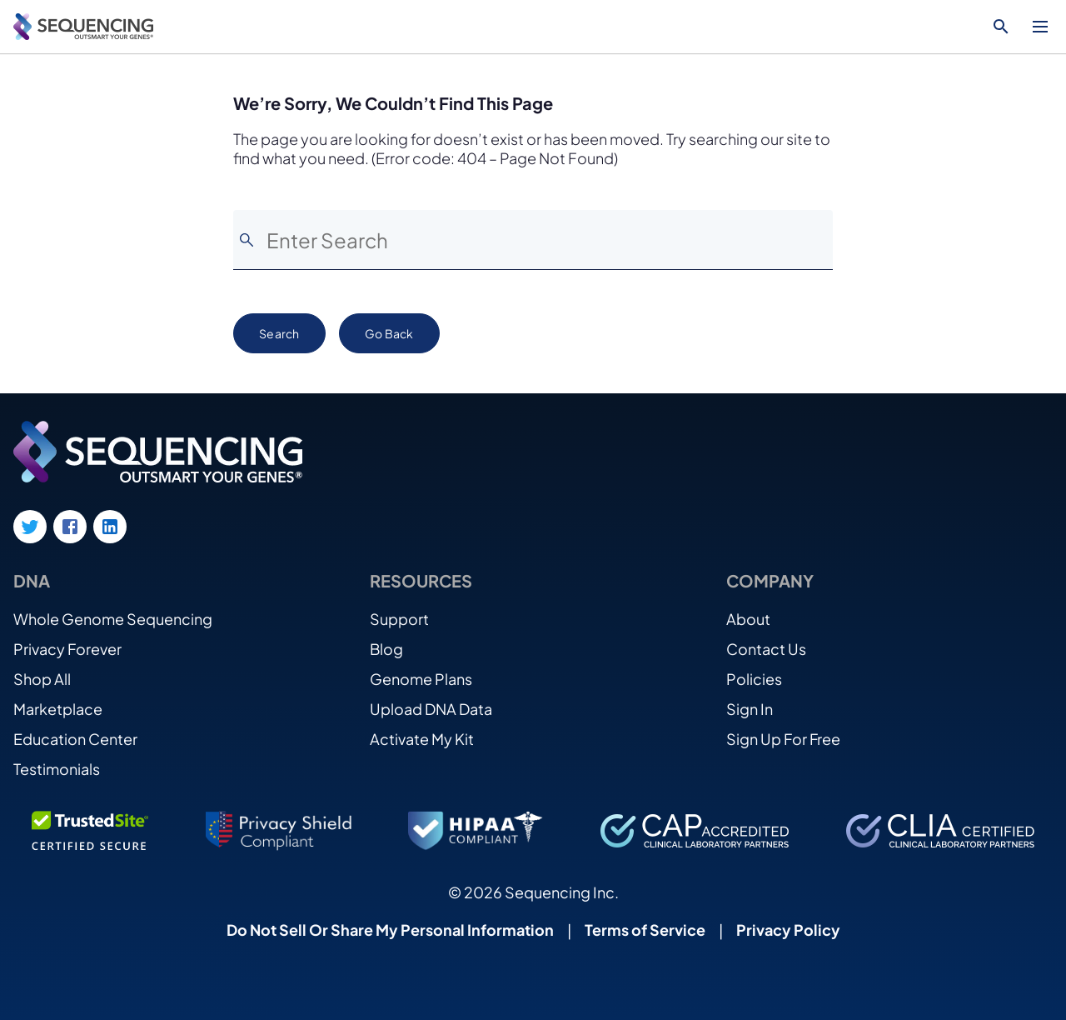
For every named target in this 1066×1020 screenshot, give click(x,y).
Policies (754, 678)
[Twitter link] (30, 526)
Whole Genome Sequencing (112, 618)
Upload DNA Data (431, 708)
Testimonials (56, 768)
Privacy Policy (788, 929)
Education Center (75, 738)
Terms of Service (645, 929)
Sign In (749, 708)
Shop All (42, 678)
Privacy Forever (67, 648)
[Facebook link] (70, 526)
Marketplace (57, 708)
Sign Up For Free (783, 738)
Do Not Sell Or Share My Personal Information (390, 929)
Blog (386, 648)
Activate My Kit (422, 738)
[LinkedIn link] (110, 526)
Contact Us (766, 648)
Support (399, 618)
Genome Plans (421, 678)
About (748, 618)
